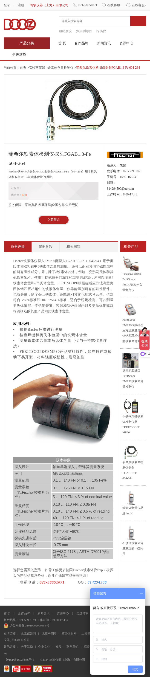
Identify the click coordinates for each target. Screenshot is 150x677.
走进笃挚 (19, 54)
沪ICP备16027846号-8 (20, 659)
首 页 (62, 43)
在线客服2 (139, 5)
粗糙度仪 (65, 31)
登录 (7, 5)
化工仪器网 (28, 633)
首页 (23, 67)
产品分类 (26, 43)
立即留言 (53, 220)
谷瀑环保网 (48, 633)
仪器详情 (18, 246)
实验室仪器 (37, 67)
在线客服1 (114, 5)
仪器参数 (45, 246)
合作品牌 (81, 43)
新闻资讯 (104, 43)
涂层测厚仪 (84, 31)
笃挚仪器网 (68, 633)
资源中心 (126, 43)
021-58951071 (87, 5)
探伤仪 (101, 31)
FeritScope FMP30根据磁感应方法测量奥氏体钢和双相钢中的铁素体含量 (132, 330)
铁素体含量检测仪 (60, 67)
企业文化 (44, 646)
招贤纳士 (90, 646)
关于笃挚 (27, 646)
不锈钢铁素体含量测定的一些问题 (132, 548)
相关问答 (73, 246)
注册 (21, 5)
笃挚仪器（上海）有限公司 (49, 5)
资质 (58, 646)
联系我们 (72, 646)
